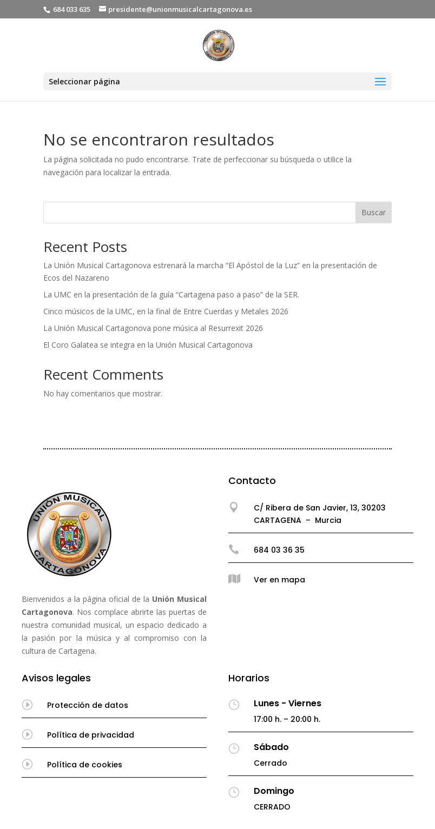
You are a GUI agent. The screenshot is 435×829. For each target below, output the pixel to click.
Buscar (373, 212)
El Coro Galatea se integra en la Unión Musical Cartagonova (148, 345)
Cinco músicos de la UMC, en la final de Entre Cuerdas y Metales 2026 (165, 311)
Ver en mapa (279, 579)
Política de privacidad (90, 734)
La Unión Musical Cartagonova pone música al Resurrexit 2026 (153, 328)
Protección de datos (87, 705)
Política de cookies (84, 764)
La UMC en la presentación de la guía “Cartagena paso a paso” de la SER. (171, 294)
